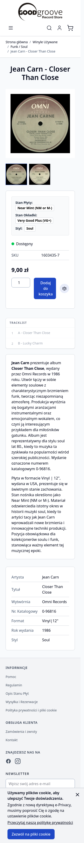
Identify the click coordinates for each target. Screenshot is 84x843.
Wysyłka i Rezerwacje (22, 702)
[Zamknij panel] (77, 794)
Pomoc (11, 676)
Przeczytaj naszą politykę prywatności (40, 822)
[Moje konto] (59, 28)
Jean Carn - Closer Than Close (32, 51)
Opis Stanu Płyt (17, 693)
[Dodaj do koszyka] (45, 288)
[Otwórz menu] (11, 28)
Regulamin (14, 685)
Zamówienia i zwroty (21, 731)
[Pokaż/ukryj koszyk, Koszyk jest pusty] (70, 28)
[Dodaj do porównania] (64, 288)
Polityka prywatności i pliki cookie (31, 710)
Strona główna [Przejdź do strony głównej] (17, 42)
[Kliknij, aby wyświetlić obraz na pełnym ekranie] (40, 123)
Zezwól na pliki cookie (31, 834)
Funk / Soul (19, 46)
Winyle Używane (45, 42)
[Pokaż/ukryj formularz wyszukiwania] (49, 28)
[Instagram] (18, 761)
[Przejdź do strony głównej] (40, 12)
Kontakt (12, 740)
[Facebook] (8, 761)
